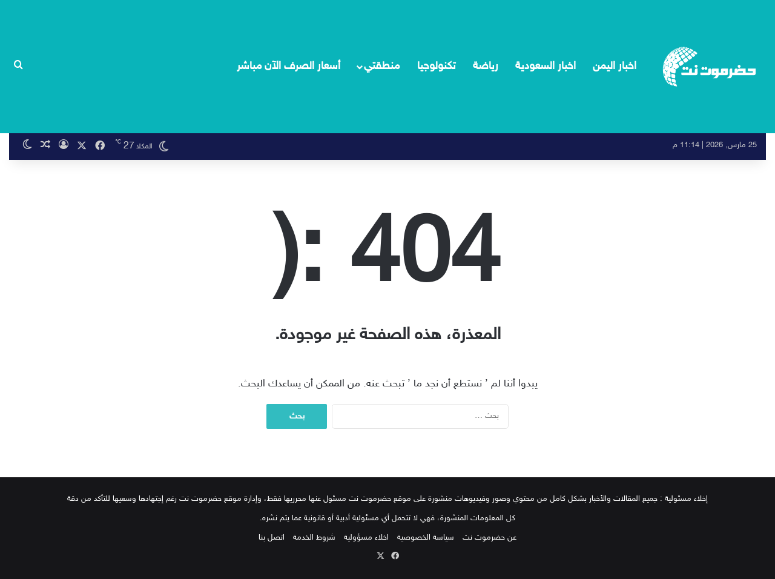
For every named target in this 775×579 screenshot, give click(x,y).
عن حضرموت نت (489, 538)
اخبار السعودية (545, 66)
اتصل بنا (272, 538)
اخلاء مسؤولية (366, 538)
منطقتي (382, 66)
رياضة (485, 66)
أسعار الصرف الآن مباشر (288, 66)
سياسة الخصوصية (425, 538)
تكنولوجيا (436, 66)
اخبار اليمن (614, 66)
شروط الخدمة (314, 538)
